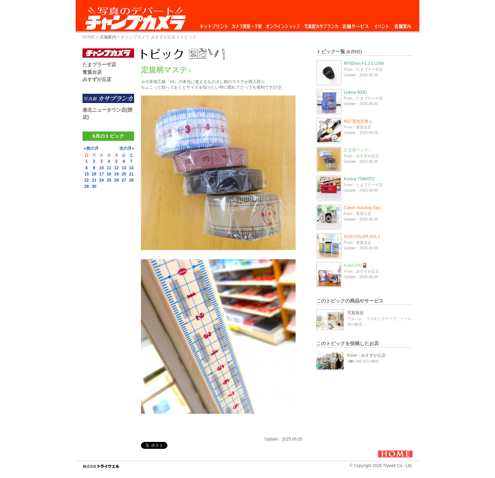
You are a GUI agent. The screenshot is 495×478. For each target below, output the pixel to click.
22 (86, 180)
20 (124, 174)
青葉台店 (92, 72)
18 (109, 174)
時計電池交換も (358, 121)
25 (109, 180)
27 (124, 180)
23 (94, 180)
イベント (381, 25)
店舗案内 (402, 25)
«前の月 (91, 148)
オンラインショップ (282, 25)
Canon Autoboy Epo (362, 207)
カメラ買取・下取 (247, 25)
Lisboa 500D (355, 92)
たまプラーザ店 (99, 64)
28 (131, 180)
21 (131, 174)
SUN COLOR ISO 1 (362, 236)
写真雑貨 (355, 312)
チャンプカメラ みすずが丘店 (148, 37)
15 (86, 174)
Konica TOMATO (359, 179)
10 (101, 168)
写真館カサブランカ (321, 25)
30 (94, 186)
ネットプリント (215, 25)
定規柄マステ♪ (357, 150)
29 (86, 186)
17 (101, 174)
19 (116, 174)
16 (94, 174)
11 (109, 168)
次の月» (126, 148)
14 (131, 168)
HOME (88, 37)
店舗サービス (355, 25)
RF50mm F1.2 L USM (364, 63)
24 (101, 180)
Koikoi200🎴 (355, 265)
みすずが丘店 (96, 79)
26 (116, 180)
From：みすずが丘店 (366, 355)
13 (124, 168)
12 (116, 168)
